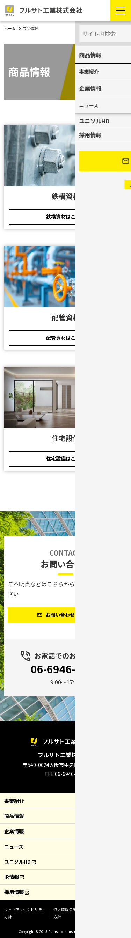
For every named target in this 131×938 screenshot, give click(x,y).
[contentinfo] (65, 827)
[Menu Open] (120, 10)
